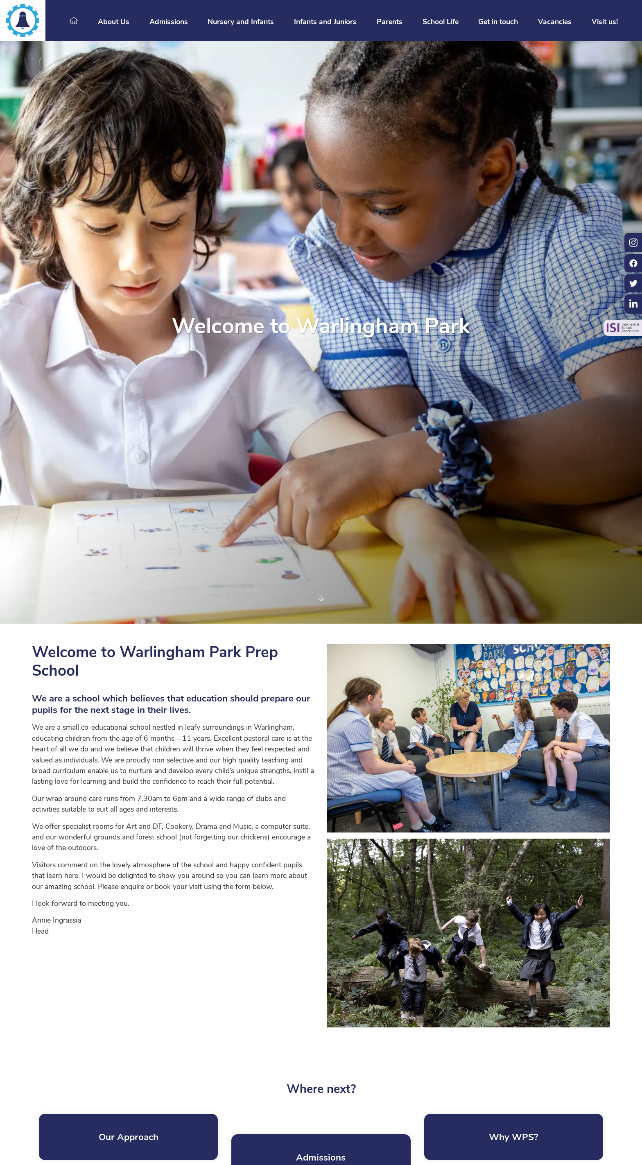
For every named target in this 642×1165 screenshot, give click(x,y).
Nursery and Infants (241, 22)
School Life (441, 22)
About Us (113, 22)
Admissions (168, 22)
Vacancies (555, 22)
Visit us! (605, 22)
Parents (389, 22)
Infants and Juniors (325, 22)
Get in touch (498, 22)
